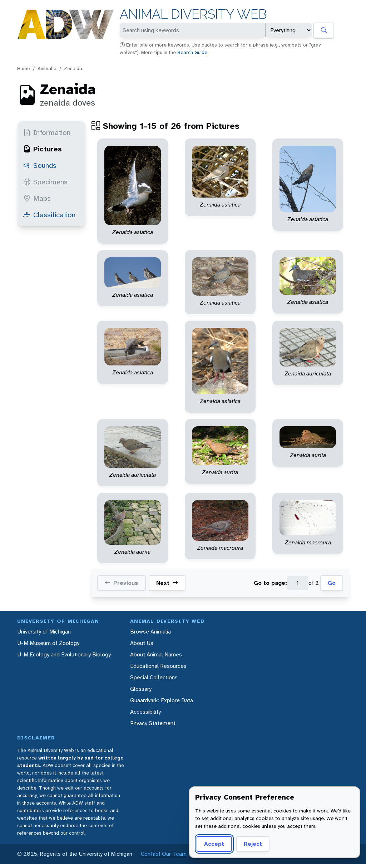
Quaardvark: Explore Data (161, 700)
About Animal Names (156, 654)
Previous (121, 583)
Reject (253, 844)
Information (46, 132)
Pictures (42, 149)
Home (23, 68)
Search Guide (192, 52)
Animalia (47, 68)
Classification (49, 214)
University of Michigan (44, 631)
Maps (37, 198)
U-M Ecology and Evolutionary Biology (64, 654)
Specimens (45, 181)
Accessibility (145, 711)
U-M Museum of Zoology (48, 643)
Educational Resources (158, 666)
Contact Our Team (164, 854)
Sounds (39, 165)
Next (167, 583)
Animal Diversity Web (193, 14)
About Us (141, 643)
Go (332, 583)
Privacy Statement (152, 723)
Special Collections (154, 677)
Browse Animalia (150, 631)
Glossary (141, 689)
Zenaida (73, 68)
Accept (214, 844)
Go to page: (270, 583)
